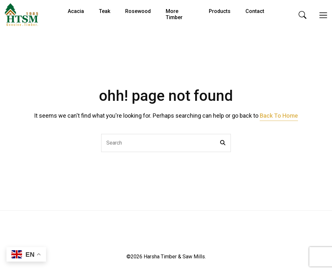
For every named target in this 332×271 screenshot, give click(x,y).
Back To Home (279, 115)
